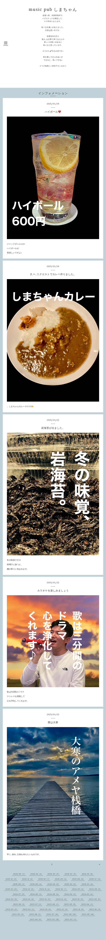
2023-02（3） (29, 909)
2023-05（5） (70, 904)
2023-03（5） (12, 909)
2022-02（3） (71, 919)
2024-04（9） (70, 894)
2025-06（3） (19, 884)
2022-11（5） (79, 909)
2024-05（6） (53, 894)
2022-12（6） (63, 909)
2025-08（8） (78, 879)
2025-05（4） (36, 884)
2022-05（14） (88, 914)
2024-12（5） (29, 889)
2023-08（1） (19, 904)
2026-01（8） (88, 874)
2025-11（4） (28, 879)
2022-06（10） (70, 914)
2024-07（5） (19, 894)
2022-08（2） (35, 914)
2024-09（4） (78, 889)
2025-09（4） (61, 879)
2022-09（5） (18, 914)
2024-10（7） (61, 889)
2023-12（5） (45, 899)
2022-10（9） (95, 909)
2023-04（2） (87, 904)
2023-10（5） (78, 899)
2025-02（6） (88, 884)
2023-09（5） (95, 899)
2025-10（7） (44, 879)
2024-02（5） (12, 899)
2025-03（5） (70, 884)
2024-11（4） (45, 889)
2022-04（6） (36, 919)
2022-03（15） (53, 919)
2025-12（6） (12, 879)
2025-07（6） (95, 879)
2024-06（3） (36, 894)
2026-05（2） (19, 874)
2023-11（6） (62, 899)
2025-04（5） (53, 884)
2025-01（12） (11, 889)
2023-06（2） (53, 904)
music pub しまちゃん (53, 9)
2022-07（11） (53, 914)
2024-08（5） (95, 889)
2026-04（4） (36, 874)
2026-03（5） (53, 874)
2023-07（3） (36, 904)
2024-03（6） (87, 894)
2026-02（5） (71, 874)
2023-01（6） (46, 909)
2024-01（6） (29, 899)
